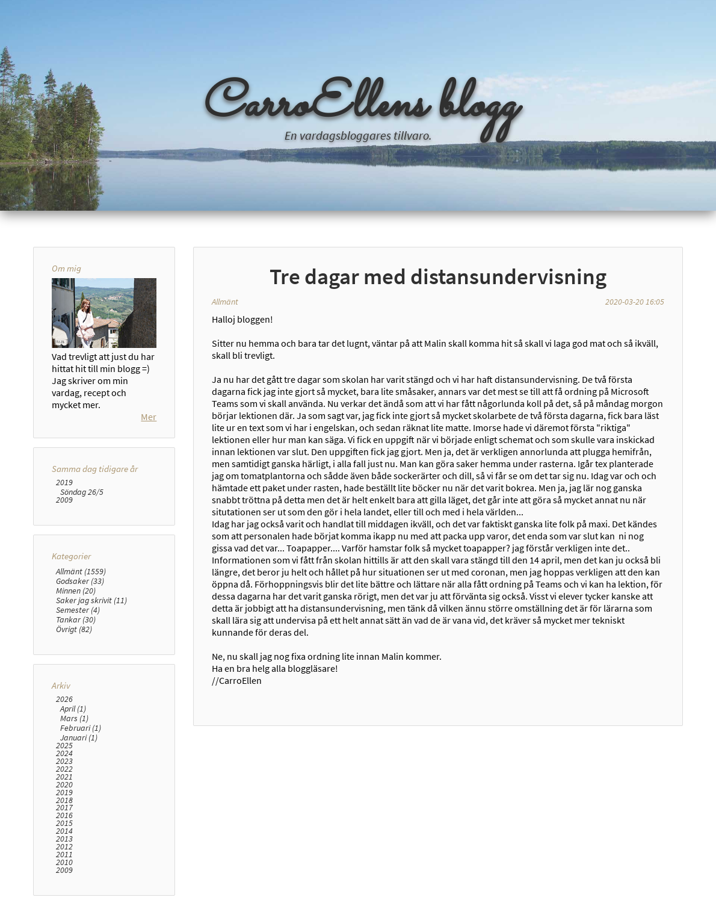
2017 (64, 807)
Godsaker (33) (80, 581)
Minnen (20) (76, 590)
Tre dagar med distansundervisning (438, 276)
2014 (64, 831)
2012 (64, 847)
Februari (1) (80, 727)
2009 (64, 500)
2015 (64, 823)
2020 (64, 785)
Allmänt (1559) (81, 571)
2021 (64, 777)
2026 (64, 699)
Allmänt (225, 301)
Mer (148, 417)
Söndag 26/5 (81, 491)
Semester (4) (78, 609)
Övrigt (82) (74, 629)
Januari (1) (78, 737)
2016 (64, 815)
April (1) (73, 708)
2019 (64, 482)
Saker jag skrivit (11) (91, 600)
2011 (64, 854)
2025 (64, 745)
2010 (64, 862)
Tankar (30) (76, 619)
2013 (64, 839)
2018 (64, 800)
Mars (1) (74, 718)
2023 (64, 761)
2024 (64, 753)
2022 (64, 769)
